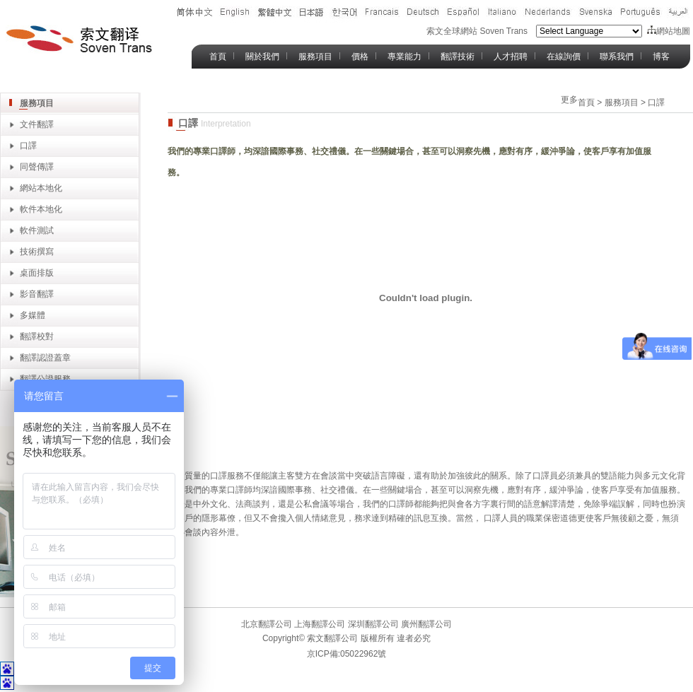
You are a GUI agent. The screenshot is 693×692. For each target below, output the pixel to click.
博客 (661, 56)
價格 (359, 56)
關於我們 (262, 56)
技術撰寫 (37, 252)
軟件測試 (37, 230)
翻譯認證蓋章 (45, 358)
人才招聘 (511, 56)
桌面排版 (37, 273)
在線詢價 (564, 56)
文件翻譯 (37, 124)
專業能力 (404, 56)
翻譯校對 (37, 336)
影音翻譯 (37, 294)
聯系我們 (617, 56)
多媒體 (32, 315)
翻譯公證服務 (45, 379)
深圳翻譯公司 (371, 624)
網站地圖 (668, 31)
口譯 (28, 146)
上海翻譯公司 (318, 624)
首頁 (217, 56)
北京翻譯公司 (266, 624)
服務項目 (315, 56)
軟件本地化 (41, 209)
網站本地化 (41, 188)
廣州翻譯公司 (425, 624)
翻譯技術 (457, 56)
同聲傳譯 (37, 167)
